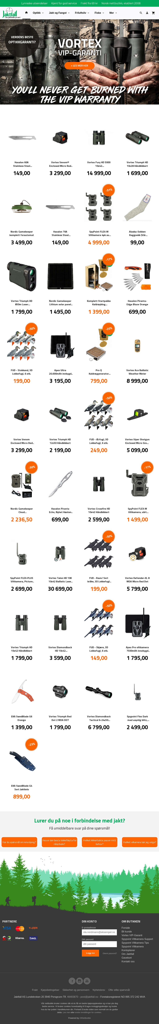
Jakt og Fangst (58, 13)
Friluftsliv (80, 13)
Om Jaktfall (128, 954)
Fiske (98, 13)
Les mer (67, 1012)
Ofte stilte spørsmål (119, 989)
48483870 (72, 996)
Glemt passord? (110, 953)
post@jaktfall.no (89, 996)
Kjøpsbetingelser (50, 989)
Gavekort (127, 957)
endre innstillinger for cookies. (88, 1012)
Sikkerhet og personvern (76, 989)
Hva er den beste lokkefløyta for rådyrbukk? (59, 842)
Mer (111, 13)
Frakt (35, 989)
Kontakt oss (128, 961)
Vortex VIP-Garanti (132, 935)
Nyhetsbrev (99, 989)
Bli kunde (127, 931)
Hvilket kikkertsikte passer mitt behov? (99, 842)
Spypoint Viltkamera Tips (135, 942)
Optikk (37, 13)
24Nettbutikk (85, 1018)
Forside (126, 927)
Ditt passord (87, 939)
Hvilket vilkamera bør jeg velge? (139, 842)
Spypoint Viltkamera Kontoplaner (133, 948)
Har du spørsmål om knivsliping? (19, 842)
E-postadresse (89, 927)
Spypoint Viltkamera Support (137, 939)
